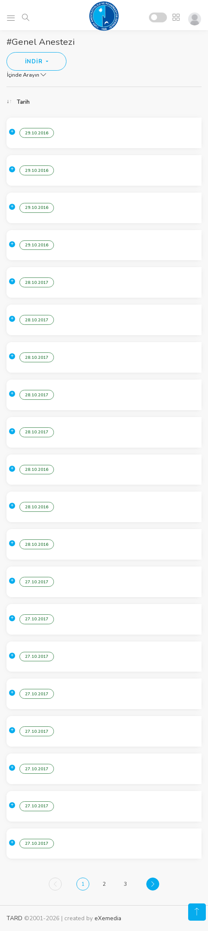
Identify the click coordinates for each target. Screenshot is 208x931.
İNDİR (34, 61)
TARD (14, 918)
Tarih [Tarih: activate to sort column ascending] (23, 102)
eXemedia (108, 918)
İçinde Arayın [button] (26, 75)
